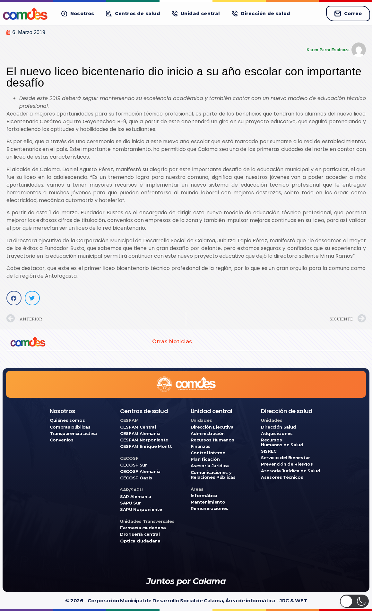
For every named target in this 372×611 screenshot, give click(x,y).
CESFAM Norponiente (144, 440)
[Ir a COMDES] (26, 13)
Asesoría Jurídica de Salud (290, 470)
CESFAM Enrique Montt (146, 446)
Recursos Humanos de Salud (282, 442)
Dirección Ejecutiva (212, 427)
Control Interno (208, 452)
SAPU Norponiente (141, 509)
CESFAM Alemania (140, 433)
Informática (204, 495)
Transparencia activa (73, 433)
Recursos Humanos (212, 440)
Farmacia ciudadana (143, 527)
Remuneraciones (209, 508)
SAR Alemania (135, 496)
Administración (208, 433)
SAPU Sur (130, 503)
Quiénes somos (67, 420)
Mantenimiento (208, 502)
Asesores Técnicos (282, 477)
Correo (348, 13)
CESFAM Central (138, 427)
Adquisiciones (277, 433)
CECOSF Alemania (140, 471)
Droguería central (140, 534)
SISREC (269, 451)
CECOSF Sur (133, 465)
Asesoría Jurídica (210, 465)
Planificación (205, 459)
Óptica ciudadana (140, 541)
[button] (77, 13)
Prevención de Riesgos (287, 464)
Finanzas (201, 446)
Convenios (62, 440)
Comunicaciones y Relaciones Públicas (213, 475)
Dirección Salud (278, 427)
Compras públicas (70, 427)
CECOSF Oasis (136, 478)
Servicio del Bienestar (285, 457)
